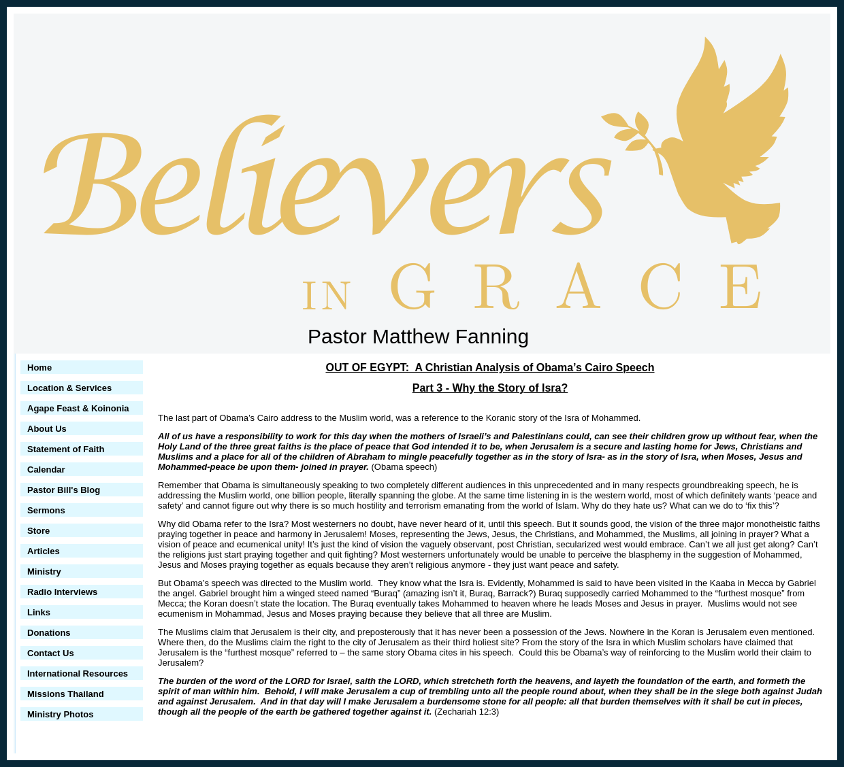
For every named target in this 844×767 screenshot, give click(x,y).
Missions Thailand (65, 694)
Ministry (44, 571)
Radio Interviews (62, 592)
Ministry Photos (60, 714)
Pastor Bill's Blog (63, 490)
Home (39, 367)
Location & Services (69, 388)
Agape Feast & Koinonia (78, 408)
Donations (49, 633)
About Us (47, 429)
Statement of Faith (65, 449)
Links (38, 612)
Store (38, 531)
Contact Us (50, 653)
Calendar (46, 469)
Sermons (46, 510)
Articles (43, 551)
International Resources (77, 673)
